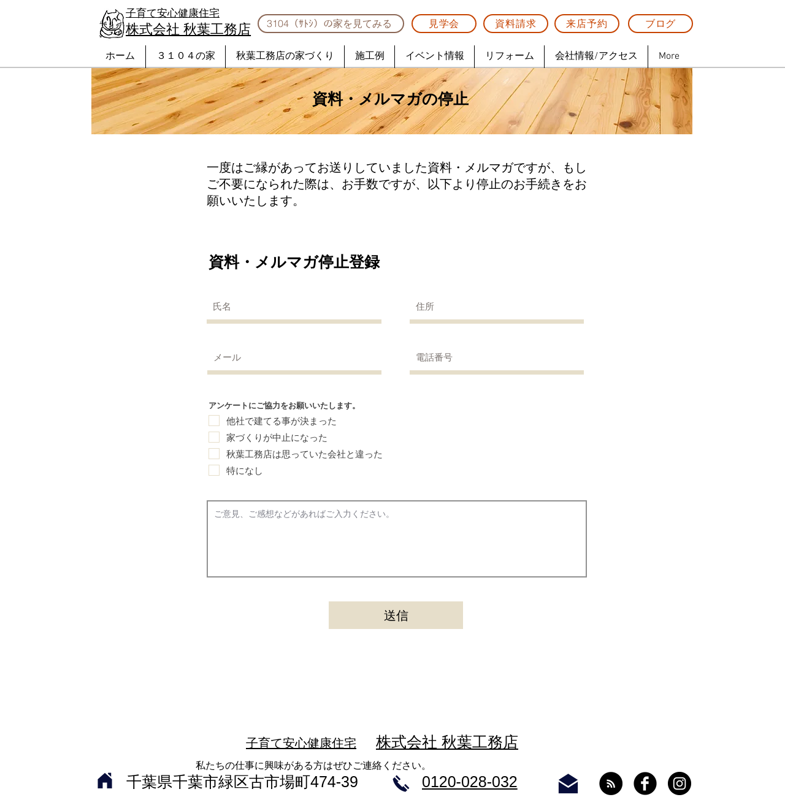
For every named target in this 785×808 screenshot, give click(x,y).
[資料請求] (515, 23)
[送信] (396, 615)
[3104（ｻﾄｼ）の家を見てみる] (331, 23)
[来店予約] (586, 23)
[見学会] (444, 23)
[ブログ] (660, 23)
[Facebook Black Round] (645, 783)
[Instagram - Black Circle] (679, 783)
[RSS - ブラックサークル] (610, 783)
